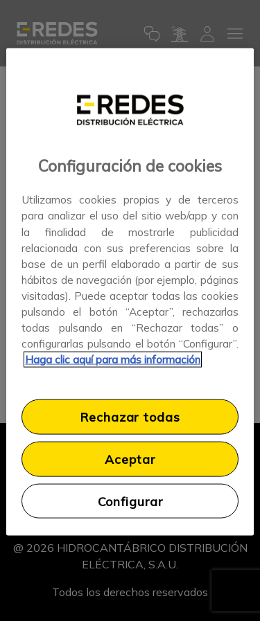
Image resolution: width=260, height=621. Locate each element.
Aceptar (130, 459)
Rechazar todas (130, 416)
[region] (129, 292)
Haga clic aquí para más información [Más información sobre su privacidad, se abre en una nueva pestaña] (112, 359)
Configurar (130, 500)
